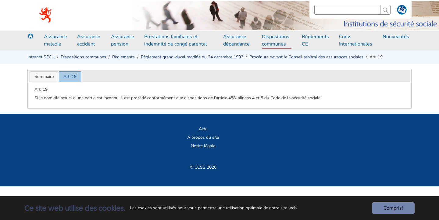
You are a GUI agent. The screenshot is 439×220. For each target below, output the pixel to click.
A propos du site (203, 137)
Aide (203, 129)
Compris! (393, 208)
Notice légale (203, 146)
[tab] (44, 77)
